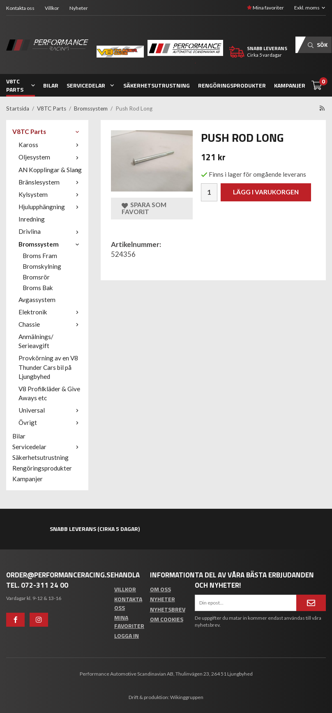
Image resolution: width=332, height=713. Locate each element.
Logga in (126, 635)
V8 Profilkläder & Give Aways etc (49, 393)
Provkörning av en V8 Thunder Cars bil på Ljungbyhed (48, 367)
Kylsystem (50, 194)
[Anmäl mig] (311, 603)
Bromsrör (36, 277)
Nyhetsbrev (167, 609)
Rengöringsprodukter (232, 85)
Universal (50, 410)
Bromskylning (42, 266)
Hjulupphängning (50, 206)
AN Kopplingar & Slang (50, 169)
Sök (317, 44)
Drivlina (50, 231)
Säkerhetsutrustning (156, 85)
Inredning (31, 219)
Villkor (52, 8)
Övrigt (50, 422)
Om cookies (166, 619)
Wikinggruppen (186, 697)
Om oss (160, 589)
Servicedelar (91, 85)
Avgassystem (36, 299)
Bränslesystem (50, 182)
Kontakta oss (20, 8)
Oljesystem (50, 157)
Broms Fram (40, 255)
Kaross (50, 144)
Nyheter (78, 8)
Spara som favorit (144, 208)
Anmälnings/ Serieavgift (35, 341)
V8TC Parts (20, 85)
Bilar (50, 85)
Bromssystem (50, 244)
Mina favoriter (265, 8)
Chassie (50, 324)
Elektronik (50, 312)
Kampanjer (289, 85)
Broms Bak (38, 287)
